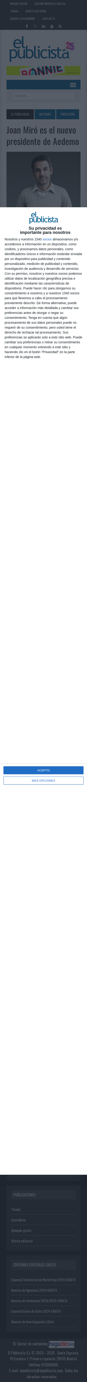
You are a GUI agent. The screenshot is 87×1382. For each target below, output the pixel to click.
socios (47, 239)
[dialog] (43, 691)
